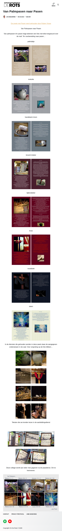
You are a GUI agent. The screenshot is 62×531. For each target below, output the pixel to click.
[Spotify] (5, 521)
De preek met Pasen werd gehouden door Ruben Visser (31, 23)
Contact (6, 514)
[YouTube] (10, 521)
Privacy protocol (17, 514)
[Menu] (53, 4)
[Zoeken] (58, 4)
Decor (28, 17)
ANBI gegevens (32, 514)
